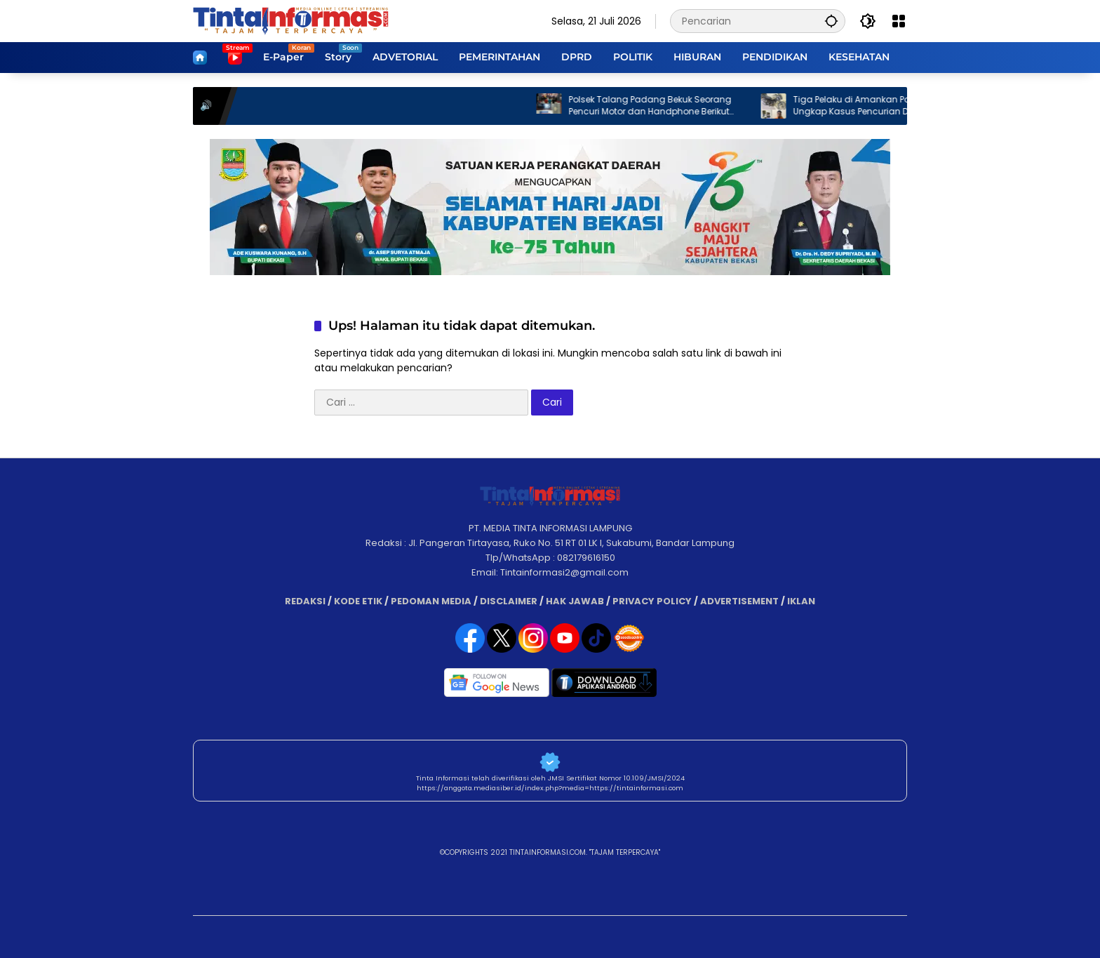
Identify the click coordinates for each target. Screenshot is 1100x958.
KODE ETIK (358, 601)
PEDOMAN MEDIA (431, 601)
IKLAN (801, 601)
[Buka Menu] (898, 21)
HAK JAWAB (575, 601)
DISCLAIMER (508, 601)
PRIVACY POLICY (652, 601)
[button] (831, 20)
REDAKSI (305, 601)
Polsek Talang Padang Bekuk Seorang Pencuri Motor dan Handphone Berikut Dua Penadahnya (658, 106)
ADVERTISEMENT (739, 601)
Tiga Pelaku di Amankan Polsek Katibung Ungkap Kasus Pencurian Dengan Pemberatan (888, 106)
